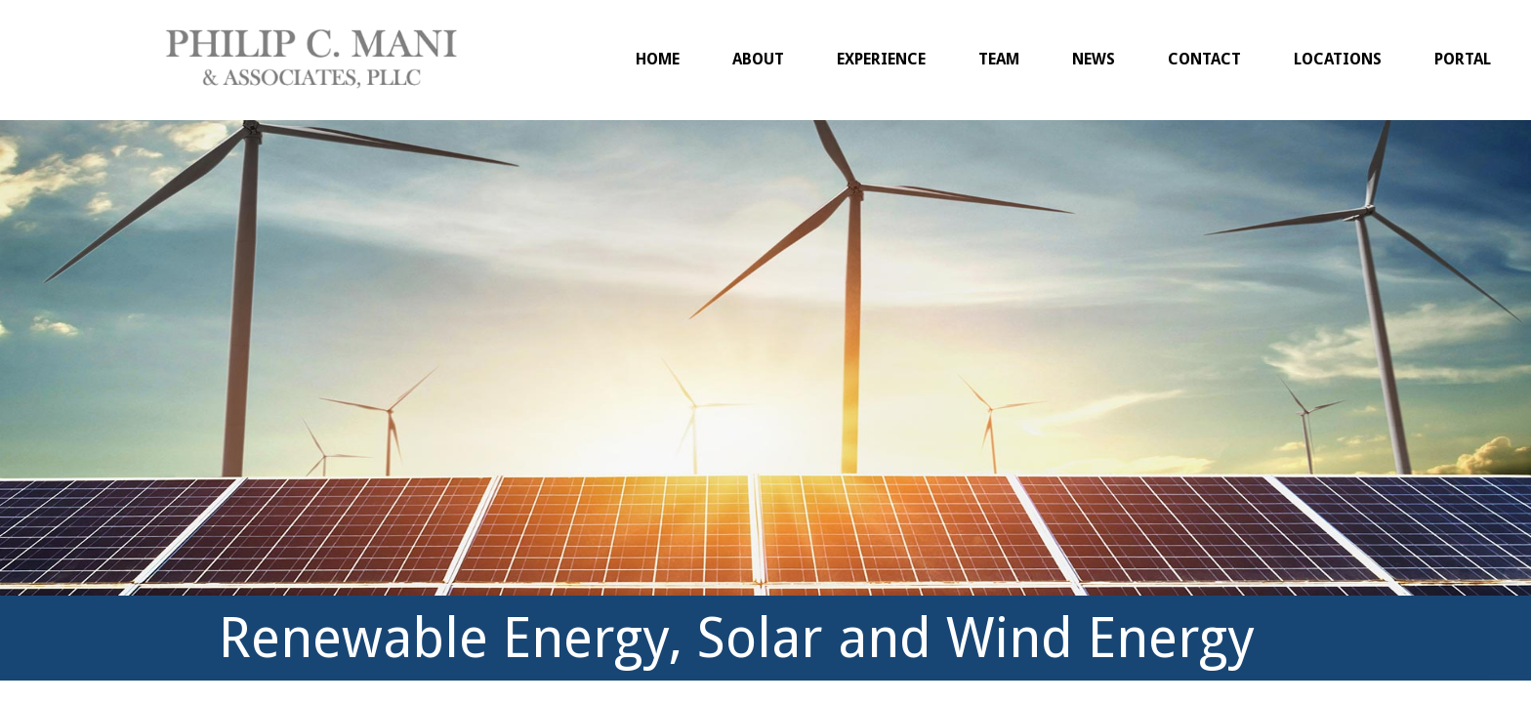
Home (658, 59)
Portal (1462, 59)
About (758, 59)
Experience (881, 59)
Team (998, 59)
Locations (1338, 59)
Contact (1204, 59)
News (1093, 59)
